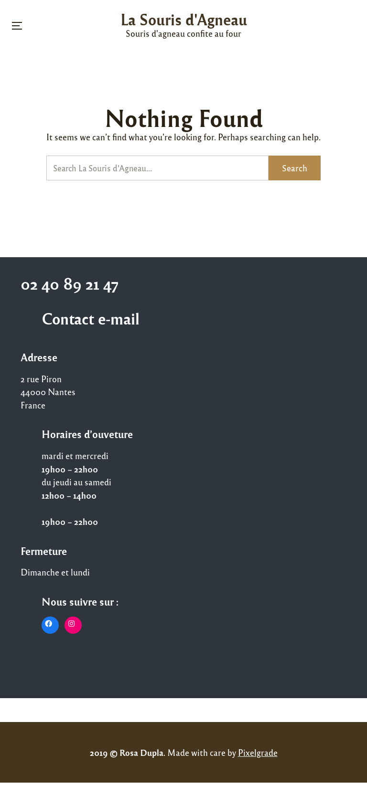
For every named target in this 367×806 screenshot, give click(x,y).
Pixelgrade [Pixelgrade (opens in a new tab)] (258, 752)
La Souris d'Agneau (183, 19)
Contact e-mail (91, 318)
